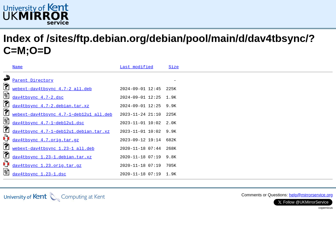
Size (174, 66)
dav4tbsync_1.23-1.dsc (39, 174)
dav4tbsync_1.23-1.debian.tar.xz (52, 157)
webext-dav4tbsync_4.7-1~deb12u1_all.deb (62, 114)
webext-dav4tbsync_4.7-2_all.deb (52, 88)
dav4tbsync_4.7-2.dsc (38, 97)
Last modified (136, 66)
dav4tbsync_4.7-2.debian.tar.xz (50, 105)
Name (17, 66)
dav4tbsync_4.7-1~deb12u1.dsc (48, 123)
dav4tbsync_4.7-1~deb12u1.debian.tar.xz (61, 131)
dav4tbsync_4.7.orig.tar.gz (45, 140)
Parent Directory (32, 80)
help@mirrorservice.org (311, 194)
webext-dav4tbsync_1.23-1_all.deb (53, 148)
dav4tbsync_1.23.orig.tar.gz (47, 165)
